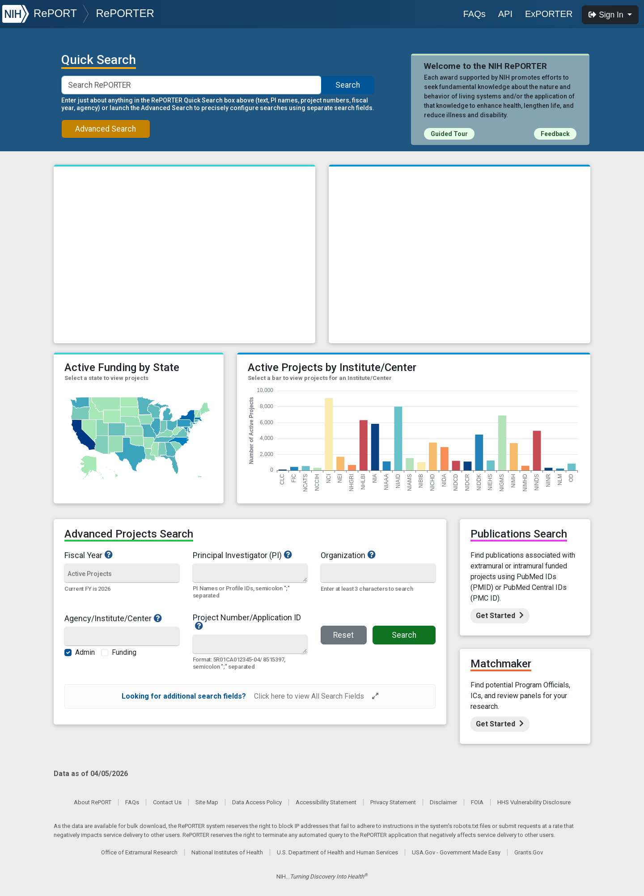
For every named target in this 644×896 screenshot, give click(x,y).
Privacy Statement (393, 802)
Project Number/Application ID (250, 622)
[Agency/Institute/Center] (122, 637)
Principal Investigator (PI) (250, 554)
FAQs (474, 14)
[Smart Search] (191, 85)
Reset (343, 635)
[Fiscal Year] (122, 573)
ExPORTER (548, 14)
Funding (124, 652)
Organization (373, 554)
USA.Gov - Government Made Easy (456, 852)
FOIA (477, 802)
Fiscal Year (121, 554)
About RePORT (92, 802)
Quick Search (98, 60)
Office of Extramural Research (139, 852)
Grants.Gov (528, 852)
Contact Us (167, 802)
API (505, 14)
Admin (85, 652)
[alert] (250, 696)
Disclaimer (443, 802)
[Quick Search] (250, 572)
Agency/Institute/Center (121, 618)
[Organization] (378, 573)
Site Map (206, 802)
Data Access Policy (257, 802)
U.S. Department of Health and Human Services (337, 852)
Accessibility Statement (326, 802)
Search (347, 85)
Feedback (555, 133)
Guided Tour (449, 133)
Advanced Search (105, 128)
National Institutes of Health (227, 852)
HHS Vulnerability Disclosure (534, 802)
